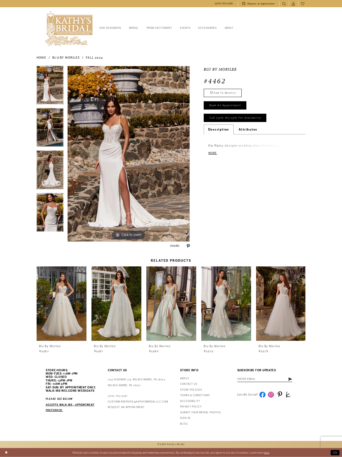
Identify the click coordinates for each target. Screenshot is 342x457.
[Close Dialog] (6, 452)
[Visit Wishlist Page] (303, 3)
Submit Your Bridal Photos (200, 412)
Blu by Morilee (66, 57)
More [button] (212, 153)
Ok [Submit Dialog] (335, 452)
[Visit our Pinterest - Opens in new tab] (280, 394)
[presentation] (61, 303)
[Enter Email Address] (265, 379)
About (184, 378)
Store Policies (191, 389)
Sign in (185, 418)
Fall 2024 (94, 57)
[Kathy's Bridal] (69, 28)
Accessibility (190, 401)
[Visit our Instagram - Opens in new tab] (271, 394)
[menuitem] (224, 3)
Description (218, 130)
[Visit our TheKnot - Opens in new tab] (288, 394)
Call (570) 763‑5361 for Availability (235, 118)
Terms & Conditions (195, 395)
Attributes (248, 130)
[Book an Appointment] (258, 3)
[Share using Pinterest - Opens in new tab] (188, 246)
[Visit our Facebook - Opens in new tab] (262, 394)
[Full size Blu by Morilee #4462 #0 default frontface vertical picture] (129, 154)
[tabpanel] (50, 87)
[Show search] (284, 3)
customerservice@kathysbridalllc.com (138, 401)
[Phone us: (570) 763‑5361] (224, 3)
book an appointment (225, 105)
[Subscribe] (290, 379)
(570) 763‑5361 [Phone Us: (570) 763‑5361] (118, 396)
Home (41, 57)
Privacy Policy (191, 406)
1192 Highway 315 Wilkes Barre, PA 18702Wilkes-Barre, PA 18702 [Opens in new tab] (136, 382)
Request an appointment (126, 407)
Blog (183, 423)
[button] (293, 3)
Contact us (188, 384)
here (266, 452)
